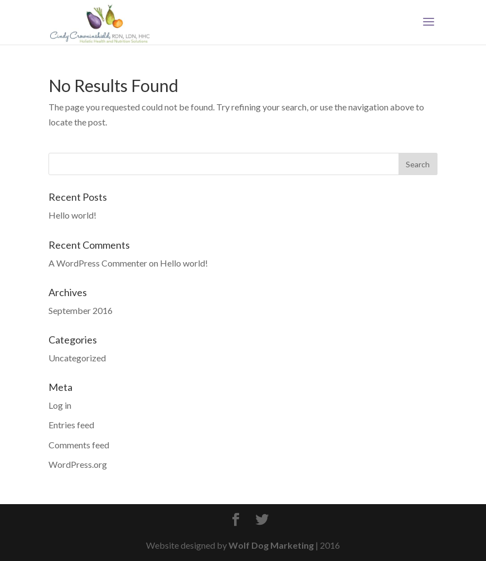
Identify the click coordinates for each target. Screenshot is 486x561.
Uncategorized (77, 357)
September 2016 (80, 310)
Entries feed (71, 424)
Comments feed (78, 444)
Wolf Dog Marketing (271, 545)
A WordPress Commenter (97, 263)
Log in (59, 405)
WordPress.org (77, 464)
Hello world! (72, 215)
